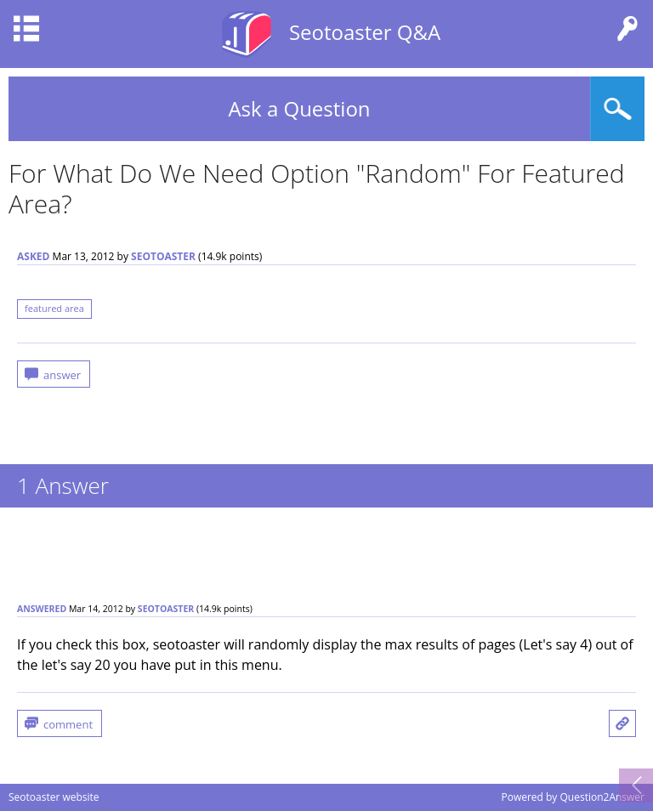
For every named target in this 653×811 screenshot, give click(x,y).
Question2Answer (601, 797)
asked (33, 256)
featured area (54, 308)
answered (41, 609)
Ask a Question (299, 108)
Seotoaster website (54, 797)
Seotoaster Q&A (364, 32)
